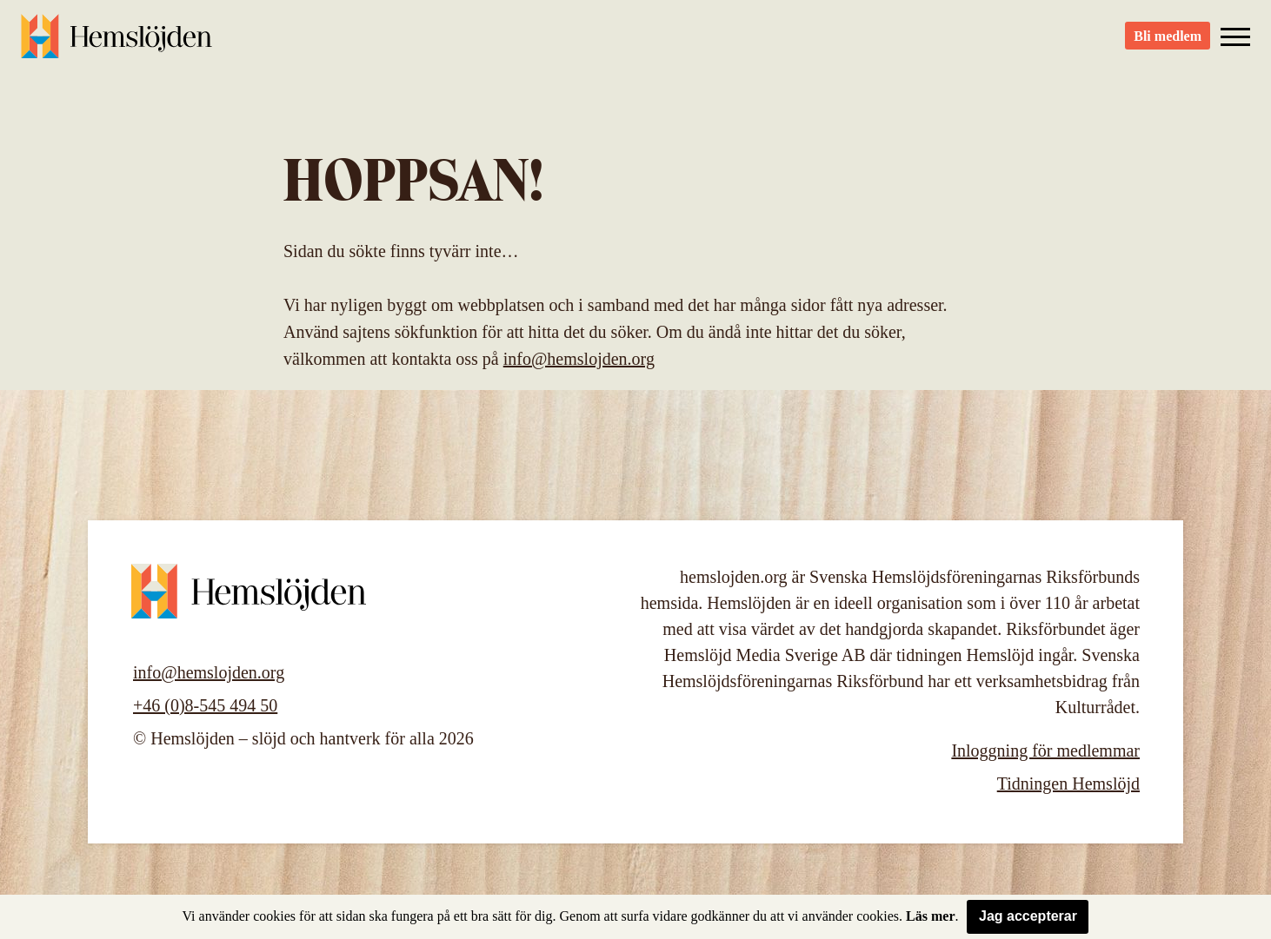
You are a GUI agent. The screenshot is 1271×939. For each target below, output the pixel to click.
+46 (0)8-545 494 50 (205, 705)
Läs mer (930, 916)
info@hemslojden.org (579, 358)
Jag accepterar (1028, 916)
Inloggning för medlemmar (1045, 750)
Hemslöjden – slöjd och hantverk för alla (116, 43)
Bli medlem (1167, 43)
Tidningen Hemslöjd (1068, 783)
